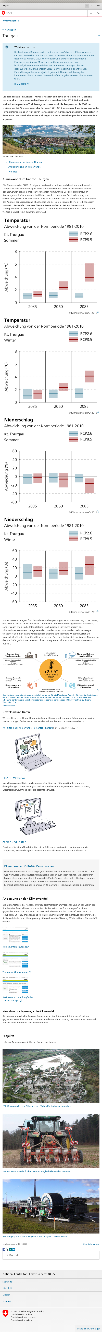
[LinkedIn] (13, 1249)
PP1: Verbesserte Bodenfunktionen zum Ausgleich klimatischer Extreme (36, 1171)
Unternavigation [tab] (11, 20)
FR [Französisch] (91, 6)
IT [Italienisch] (94, 6)
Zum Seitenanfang (91, 1244)
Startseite (7, 1281)
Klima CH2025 (21, 84)
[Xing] (10, 1249)
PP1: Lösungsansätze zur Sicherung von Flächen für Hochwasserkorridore (37, 1106)
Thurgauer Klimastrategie (16, 972)
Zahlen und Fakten (14, 841)
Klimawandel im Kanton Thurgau (25, 162)
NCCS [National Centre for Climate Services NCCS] (9, 13)
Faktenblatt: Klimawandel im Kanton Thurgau (42, 727)
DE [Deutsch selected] (87, 6)
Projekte (12, 171)
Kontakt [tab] (14, 1255)
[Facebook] (4, 1249)
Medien (6, 1294)
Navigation (10, 29)
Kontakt (7, 1301)
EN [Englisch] (98, 6)
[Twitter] (7, 1249)
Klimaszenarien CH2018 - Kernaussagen (29, 866)
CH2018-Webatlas (14, 778)
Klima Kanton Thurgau (14, 946)
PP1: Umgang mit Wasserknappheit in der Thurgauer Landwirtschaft (35, 1236)
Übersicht (7, 1288)
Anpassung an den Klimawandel (24, 166)
